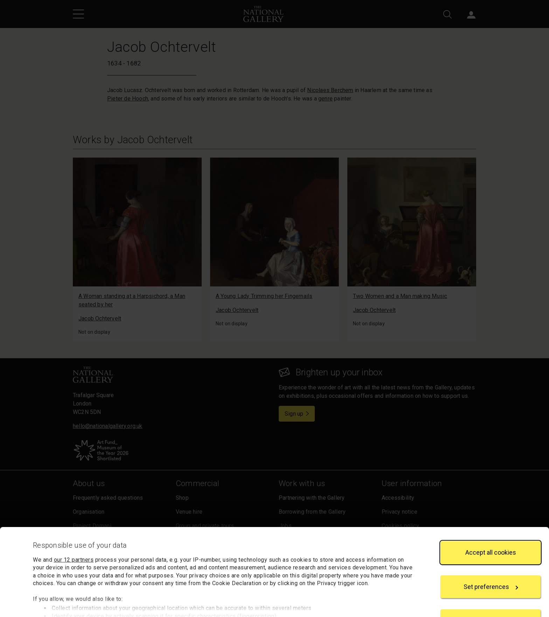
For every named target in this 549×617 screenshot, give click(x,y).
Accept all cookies (490, 523)
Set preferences (491, 557)
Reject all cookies (490, 591)
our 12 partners (74, 530)
